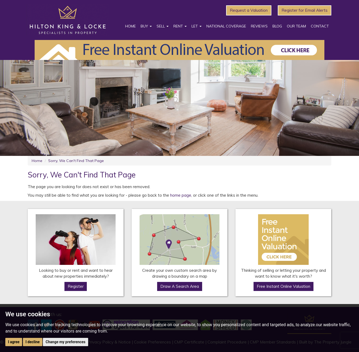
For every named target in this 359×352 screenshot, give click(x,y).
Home (130, 26)
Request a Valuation (249, 10)
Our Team (296, 26)
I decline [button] (33, 342)
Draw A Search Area (179, 286)
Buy (146, 26)
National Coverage (226, 26)
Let (196, 26)
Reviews (259, 26)
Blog (277, 26)
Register (76, 286)
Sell (163, 26)
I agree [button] (13, 342)
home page (180, 195)
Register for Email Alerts (305, 10)
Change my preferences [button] (65, 342)
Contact (320, 26)
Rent (180, 26)
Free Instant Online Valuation (283, 286)
